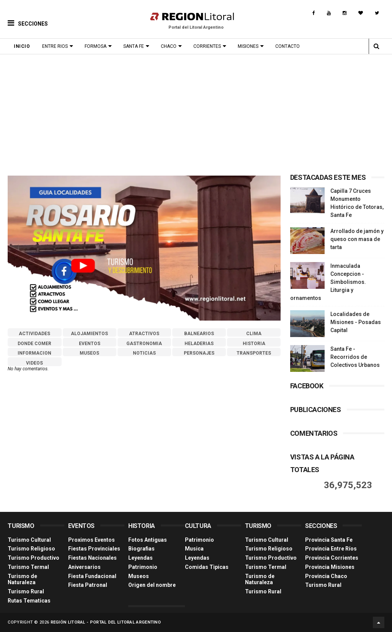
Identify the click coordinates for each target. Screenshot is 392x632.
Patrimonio (142, 567)
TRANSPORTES (254, 353)
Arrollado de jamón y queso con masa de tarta (357, 239)
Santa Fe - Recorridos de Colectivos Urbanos (355, 357)
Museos (138, 576)
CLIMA (253, 333)
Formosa (95, 46)
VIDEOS (34, 363)
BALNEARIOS (199, 333)
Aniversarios (84, 567)
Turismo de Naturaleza (22, 579)
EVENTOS (89, 343)
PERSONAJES (199, 353)
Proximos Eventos (91, 540)
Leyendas (140, 558)
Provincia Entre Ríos (331, 549)
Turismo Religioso (31, 549)
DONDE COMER (34, 343)
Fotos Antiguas (147, 540)
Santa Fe (133, 46)
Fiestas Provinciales (94, 549)
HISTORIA (254, 343)
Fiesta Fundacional (92, 576)
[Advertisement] (196, 111)
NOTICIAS (144, 353)
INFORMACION (34, 353)
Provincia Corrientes (331, 558)
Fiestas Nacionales (92, 558)
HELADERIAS (199, 343)
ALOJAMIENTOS (89, 333)
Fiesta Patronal (87, 585)
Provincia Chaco (326, 576)
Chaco (168, 46)
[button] (28, 17)
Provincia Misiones (329, 567)
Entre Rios (55, 46)
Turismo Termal (28, 567)
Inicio (22, 46)
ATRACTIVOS (144, 333)
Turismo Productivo (33, 558)
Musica (194, 549)
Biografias (141, 549)
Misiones (248, 46)
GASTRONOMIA (144, 343)
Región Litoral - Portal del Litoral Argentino (106, 622)
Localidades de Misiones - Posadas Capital (355, 322)
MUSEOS (89, 353)
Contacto (287, 46)
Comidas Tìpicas (207, 567)
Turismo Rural (26, 591)
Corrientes (207, 46)
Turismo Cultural (29, 540)
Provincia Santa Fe (329, 540)
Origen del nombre (152, 585)
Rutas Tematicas (29, 601)
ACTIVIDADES (34, 333)
